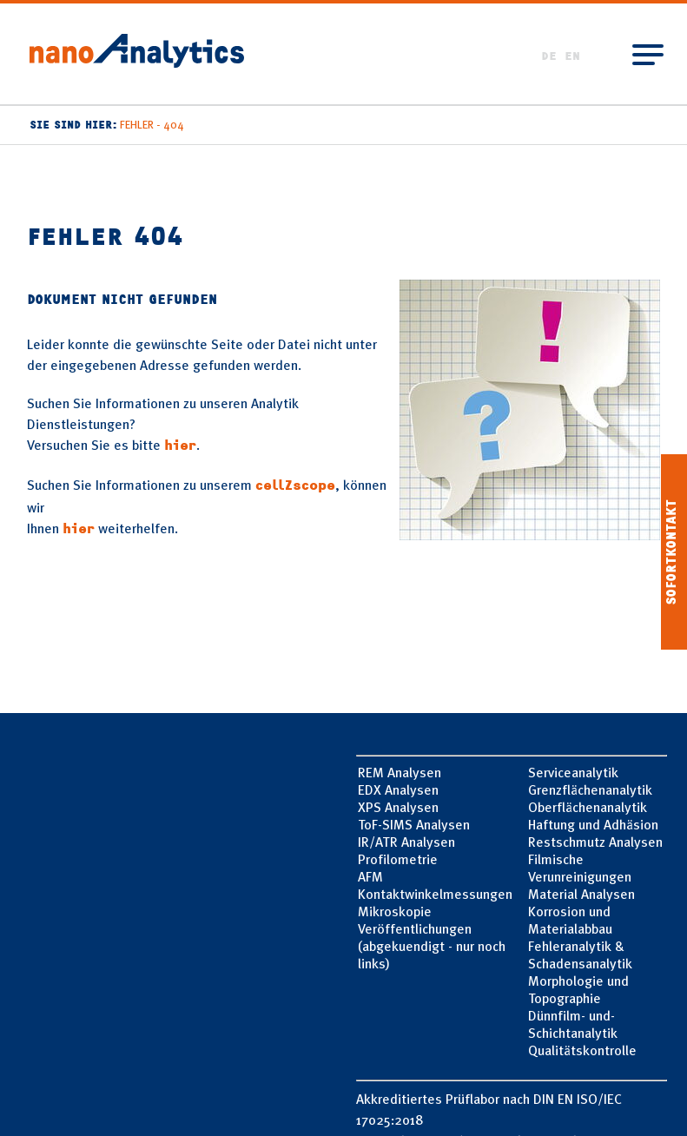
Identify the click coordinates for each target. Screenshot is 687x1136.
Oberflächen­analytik (587, 807)
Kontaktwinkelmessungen (435, 894)
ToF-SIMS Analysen (414, 824)
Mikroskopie (395, 911)
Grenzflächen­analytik (590, 789)
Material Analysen (581, 894)
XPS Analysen (398, 807)
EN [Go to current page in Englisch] (572, 56)
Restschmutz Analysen (595, 841)
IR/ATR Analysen (406, 841)
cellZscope (295, 485)
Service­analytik (573, 772)
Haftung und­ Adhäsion (593, 824)
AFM (370, 876)
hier (180, 445)
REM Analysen (399, 772)
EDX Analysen (398, 789)
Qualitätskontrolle (582, 1050)
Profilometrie (398, 859)
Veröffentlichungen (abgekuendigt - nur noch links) (431, 946)
